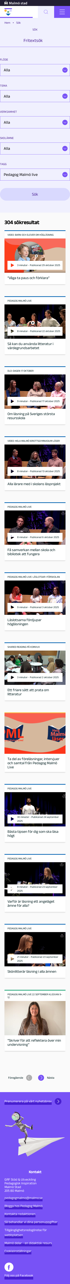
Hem (7, 22)
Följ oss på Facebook (18, 1270)
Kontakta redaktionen (19, 1214)
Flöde (4, 59)
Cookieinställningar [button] (17, 1251)
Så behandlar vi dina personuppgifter (30, 1222)
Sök (35, 29)
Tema (3, 85)
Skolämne (7, 138)
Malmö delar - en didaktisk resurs (28, 1243)
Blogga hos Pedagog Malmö (23, 1206)
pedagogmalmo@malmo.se (23, 1198)
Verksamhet (8, 111)
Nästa (50, 1077)
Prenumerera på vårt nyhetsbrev (32, 1101)
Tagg (3, 164)
